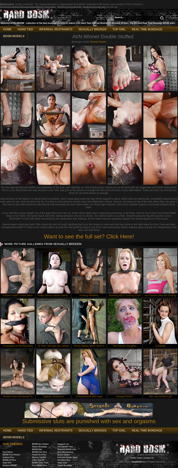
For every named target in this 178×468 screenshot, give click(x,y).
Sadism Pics (8, 457)
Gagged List (63, 444)
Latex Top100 (38, 460)
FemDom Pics (63, 460)
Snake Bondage (64, 465)
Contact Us (149, 458)
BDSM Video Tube (40, 463)
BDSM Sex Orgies (40, 444)
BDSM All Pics (9, 460)
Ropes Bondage (39, 447)
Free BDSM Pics (39, 465)
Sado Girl (7, 463)
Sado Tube (62, 463)
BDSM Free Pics (39, 452)
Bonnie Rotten (98, 41)
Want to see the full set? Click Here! (89, 236)
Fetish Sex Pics (39, 455)
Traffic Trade (136, 458)
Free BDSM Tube (65, 447)
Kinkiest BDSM (10, 465)
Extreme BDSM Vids (66, 449)
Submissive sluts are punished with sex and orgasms (89, 418)
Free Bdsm (8, 452)
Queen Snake (63, 455)
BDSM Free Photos (11, 455)
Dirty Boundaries (65, 452)
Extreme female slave (67, 457)
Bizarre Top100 (39, 457)
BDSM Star (37, 449)
